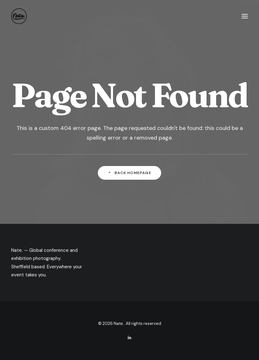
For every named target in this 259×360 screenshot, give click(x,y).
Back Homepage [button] (129, 172)
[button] (244, 16)
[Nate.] (19, 16)
